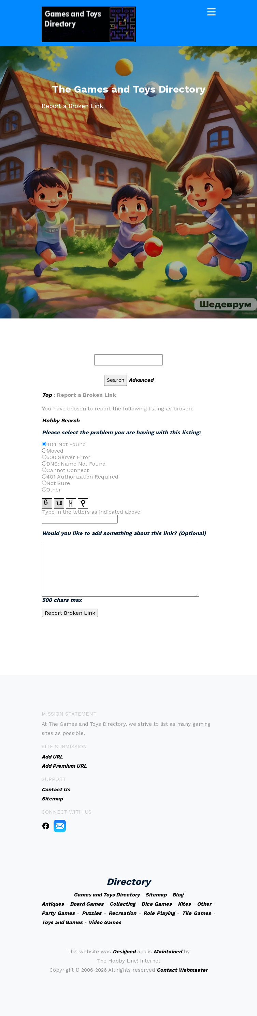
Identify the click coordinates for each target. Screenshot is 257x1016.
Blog (177, 895)
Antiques (53, 904)
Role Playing (159, 913)
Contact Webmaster (182, 970)
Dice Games (156, 904)
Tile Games (196, 913)
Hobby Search (61, 420)
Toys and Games (62, 922)
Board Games (87, 904)
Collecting (122, 904)
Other (204, 904)
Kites (184, 904)
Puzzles (91, 913)
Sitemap (156, 895)
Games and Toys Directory (107, 895)
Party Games (58, 913)
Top (47, 395)
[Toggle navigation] (211, 11)
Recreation (122, 913)
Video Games (104, 922)
